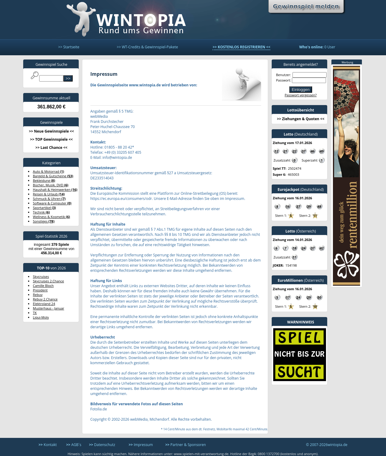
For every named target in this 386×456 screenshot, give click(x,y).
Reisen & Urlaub (49, 194)
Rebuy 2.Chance (45, 299)
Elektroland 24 (44, 303)
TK (35, 312)
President (40, 290)
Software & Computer (52, 203)
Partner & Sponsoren (185, 444)
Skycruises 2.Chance (48, 281)
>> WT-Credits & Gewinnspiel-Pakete (147, 47)
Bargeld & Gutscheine (53, 176)
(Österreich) (300, 231)
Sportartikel (44, 207)
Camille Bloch (43, 285)
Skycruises (41, 276)
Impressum (141, 444)
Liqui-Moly (41, 317)
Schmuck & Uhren (49, 198)
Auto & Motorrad (48, 171)
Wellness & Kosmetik (51, 216)
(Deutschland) (301, 134)
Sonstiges (44, 221)
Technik (41, 212)
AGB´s (73, 444)
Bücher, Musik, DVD (50, 185)
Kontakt (48, 444)
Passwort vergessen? (301, 95)
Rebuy (38, 294)
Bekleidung (44, 180)
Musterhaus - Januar (48, 308)
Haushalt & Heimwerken (55, 189)
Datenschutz (102, 444)
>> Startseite (68, 47)
